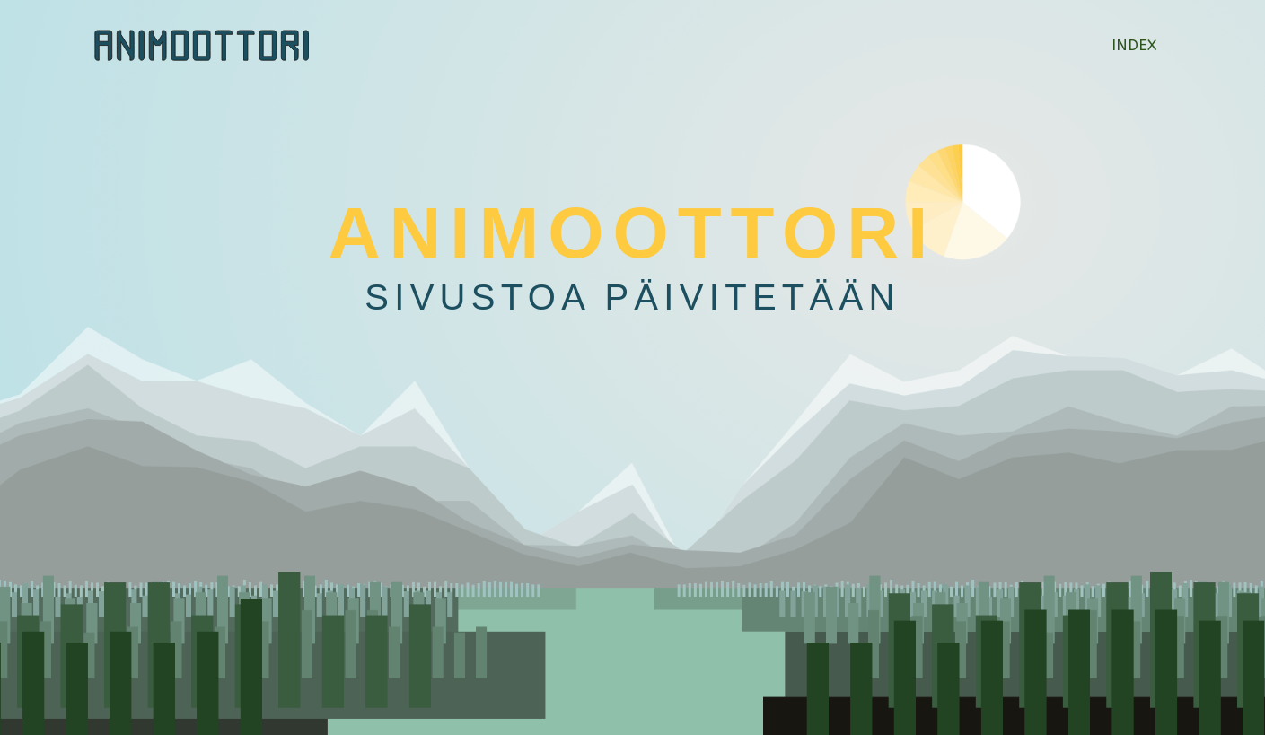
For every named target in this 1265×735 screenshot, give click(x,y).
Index (1133, 45)
